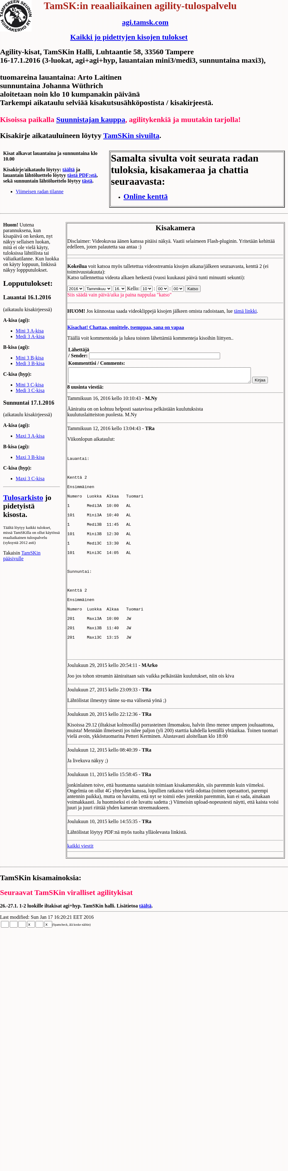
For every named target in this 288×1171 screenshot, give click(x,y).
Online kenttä (146, 196)
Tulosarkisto (23, 510)
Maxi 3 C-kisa (30, 491)
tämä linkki (237, 311)
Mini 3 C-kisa (30, 390)
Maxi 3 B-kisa (30, 469)
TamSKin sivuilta (131, 135)
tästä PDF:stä (82, 175)
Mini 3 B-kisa (30, 363)
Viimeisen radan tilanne (40, 191)
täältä (68, 169)
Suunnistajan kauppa (90, 119)
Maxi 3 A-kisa (30, 448)
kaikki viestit (73, 888)
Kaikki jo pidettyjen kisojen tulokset (128, 37)
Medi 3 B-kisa (30, 369)
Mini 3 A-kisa (30, 336)
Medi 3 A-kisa (30, 342)
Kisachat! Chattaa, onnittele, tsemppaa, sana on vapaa (118, 327)
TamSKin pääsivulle (22, 573)
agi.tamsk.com (145, 22)
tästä (87, 181)
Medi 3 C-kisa (30, 396)
